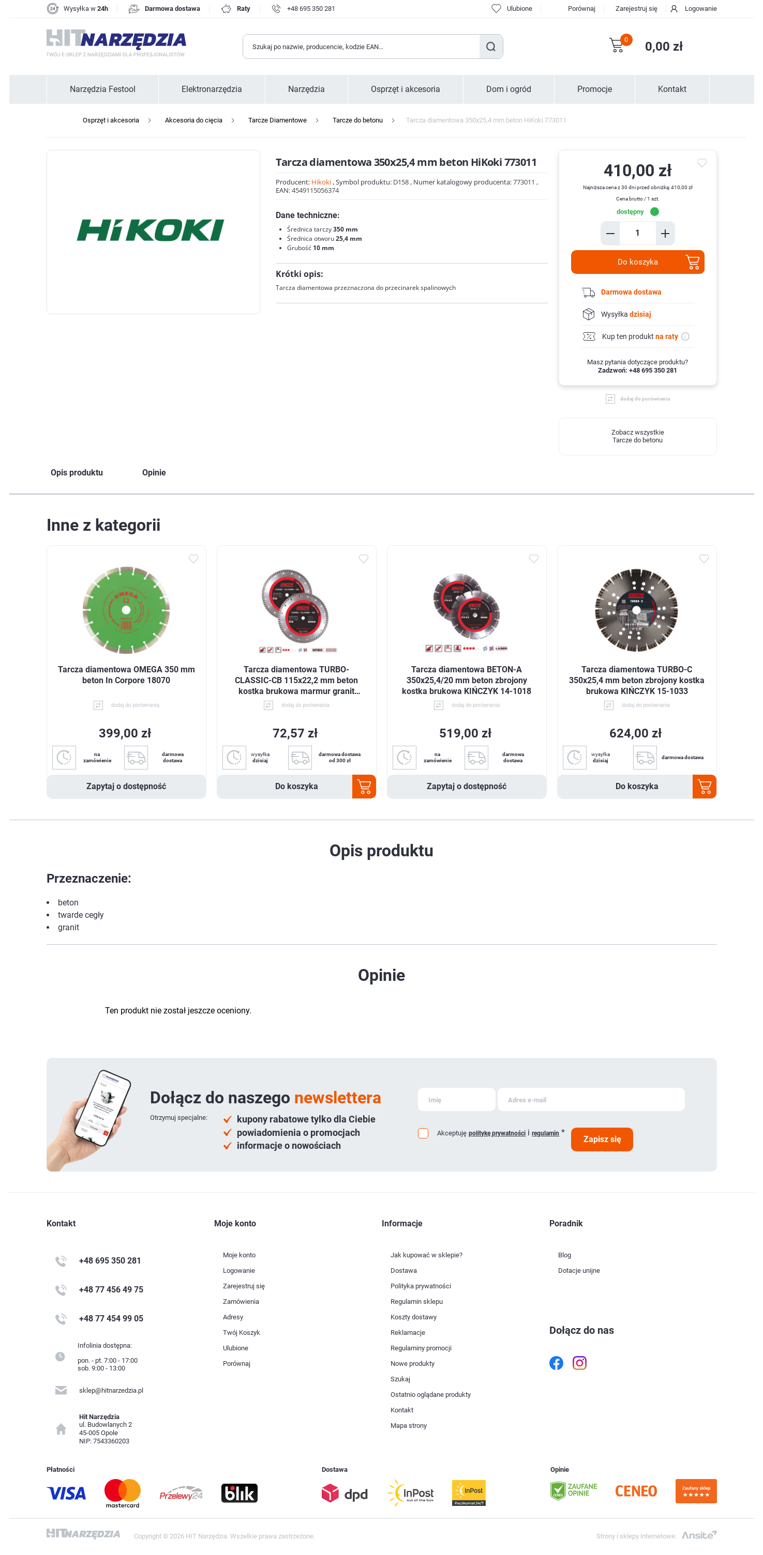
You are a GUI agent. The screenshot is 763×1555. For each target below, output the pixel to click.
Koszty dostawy (414, 1317)
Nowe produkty (413, 1363)
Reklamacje (408, 1332)
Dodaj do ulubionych (193, 558)
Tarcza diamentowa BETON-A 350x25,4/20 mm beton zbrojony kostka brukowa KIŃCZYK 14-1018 (466, 680)
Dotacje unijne (579, 1270)
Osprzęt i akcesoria (405, 89)
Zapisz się (602, 1139)
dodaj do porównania (645, 399)
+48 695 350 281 (311, 8)
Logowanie (701, 8)
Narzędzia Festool (103, 89)
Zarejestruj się (636, 8)
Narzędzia (306, 89)
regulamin (545, 1133)
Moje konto (239, 1255)
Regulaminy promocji (421, 1348)
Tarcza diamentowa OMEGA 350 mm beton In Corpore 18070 (126, 675)
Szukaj (491, 46)
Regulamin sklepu (417, 1301)
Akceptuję (452, 1133)
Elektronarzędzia (212, 89)
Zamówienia (241, 1301)
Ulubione (235, 1348)
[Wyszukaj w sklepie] (361, 46)
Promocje (594, 89)
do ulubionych (703, 163)
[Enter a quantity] (638, 233)
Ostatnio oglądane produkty (431, 1394)
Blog (564, 1255)
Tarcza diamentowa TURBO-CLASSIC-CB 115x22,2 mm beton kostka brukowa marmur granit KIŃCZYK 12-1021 (296, 681)
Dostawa (404, 1270)
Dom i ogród (508, 89)
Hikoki (321, 182)
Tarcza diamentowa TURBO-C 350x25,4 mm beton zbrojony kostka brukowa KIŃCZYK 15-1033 (637, 680)
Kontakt (672, 89)
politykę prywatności (497, 1133)
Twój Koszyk (241, 1332)
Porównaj (581, 8)
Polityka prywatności (421, 1286)
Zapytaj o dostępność (126, 786)
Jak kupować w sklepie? (426, 1255)
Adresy (233, 1317)
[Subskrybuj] (457, 1099)
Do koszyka (638, 262)
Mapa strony (409, 1425)
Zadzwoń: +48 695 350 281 (637, 370)
